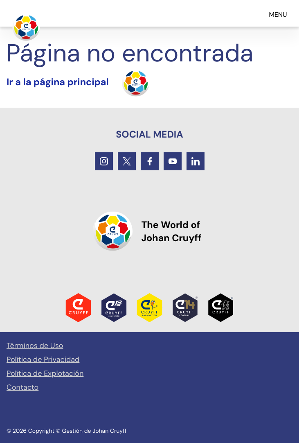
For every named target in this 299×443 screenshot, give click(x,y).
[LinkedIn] (195, 161)
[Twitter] (127, 161)
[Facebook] (150, 161)
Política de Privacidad (43, 359)
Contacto (22, 387)
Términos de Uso (35, 345)
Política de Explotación (45, 373)
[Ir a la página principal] (26, 27)
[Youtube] (173, 161)
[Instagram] (104, 161)
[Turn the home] (78, 83)
